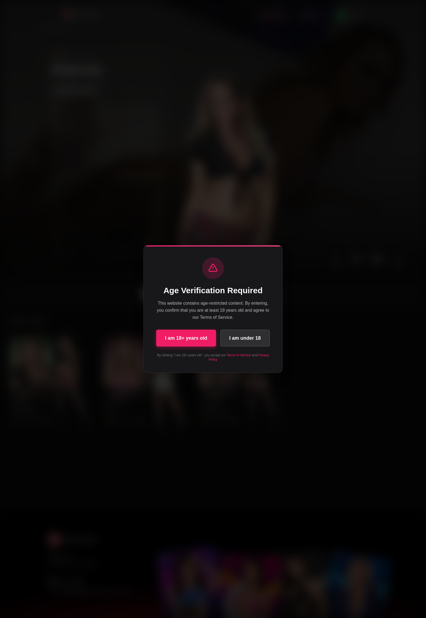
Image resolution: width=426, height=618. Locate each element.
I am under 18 (245, 338)
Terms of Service (239, 355)
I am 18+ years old (186, 338)
